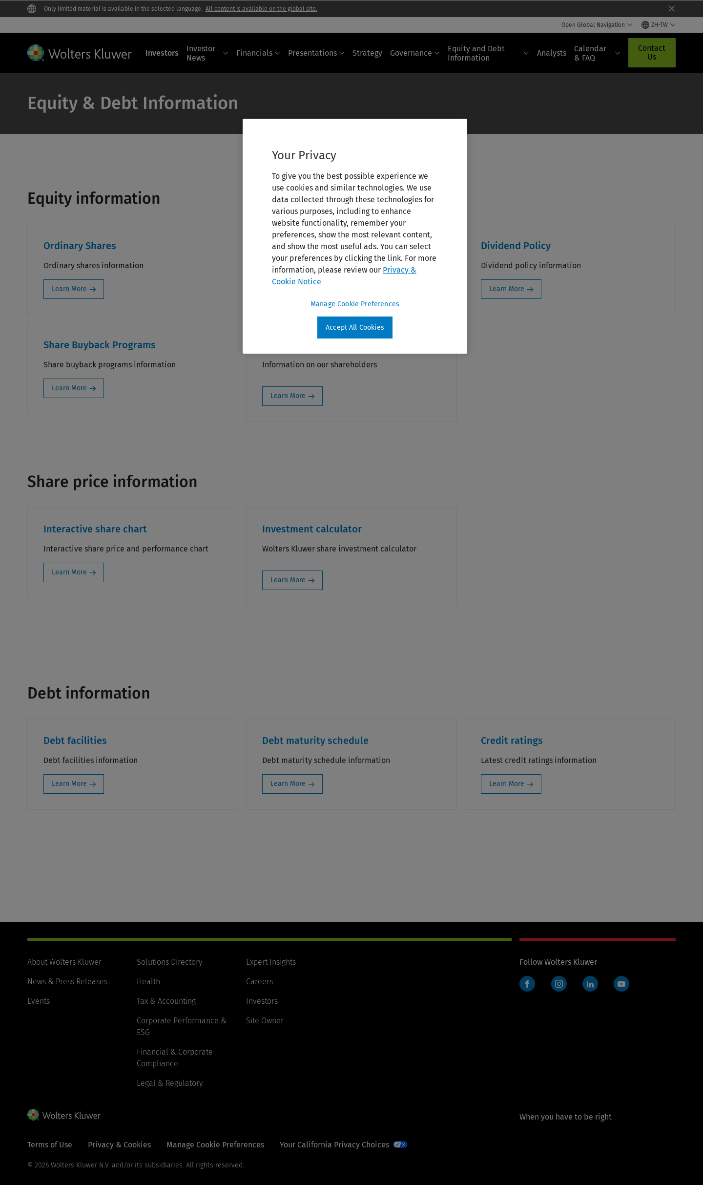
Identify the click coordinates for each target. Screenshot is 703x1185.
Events (38, 1001)
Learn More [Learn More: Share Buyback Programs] (69, 388)
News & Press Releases (67, 981)
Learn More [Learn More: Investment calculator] (288, 580)
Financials (258, 53)
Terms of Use (49, 1144)
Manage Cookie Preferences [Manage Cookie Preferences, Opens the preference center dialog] (354, 304)
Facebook (527, 984)
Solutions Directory (169, 962)
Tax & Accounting (166, 1001)
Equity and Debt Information (488, 53)
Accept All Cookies (355, 327)
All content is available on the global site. (261, 8)
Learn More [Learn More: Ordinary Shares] (69, 289)
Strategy (367, 53)
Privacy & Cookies (119, 1144)
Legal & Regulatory (170, 1083)
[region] (355, 236)
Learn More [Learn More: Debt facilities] (69, 784)
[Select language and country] (658, 25)
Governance (415, 53)
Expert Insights (271, 962)
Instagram (559, 984)
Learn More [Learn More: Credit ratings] (506, 784)
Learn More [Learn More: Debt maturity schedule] (288, 784)
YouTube (621, 984)
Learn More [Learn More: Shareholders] (288, 396)
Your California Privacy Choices (334, 1144)
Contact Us (651, 52)
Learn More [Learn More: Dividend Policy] (506, 289)
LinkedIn (590, 984)
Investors (162, 53)
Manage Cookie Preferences (215, 1144)
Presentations (316, 53)
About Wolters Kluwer (64, 962)
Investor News (207, 53)
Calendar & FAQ (597, 53)
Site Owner (265, 1020)
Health (148, 981)
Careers (259, 981)
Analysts (551, 53)
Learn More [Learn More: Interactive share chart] (69, 572)
